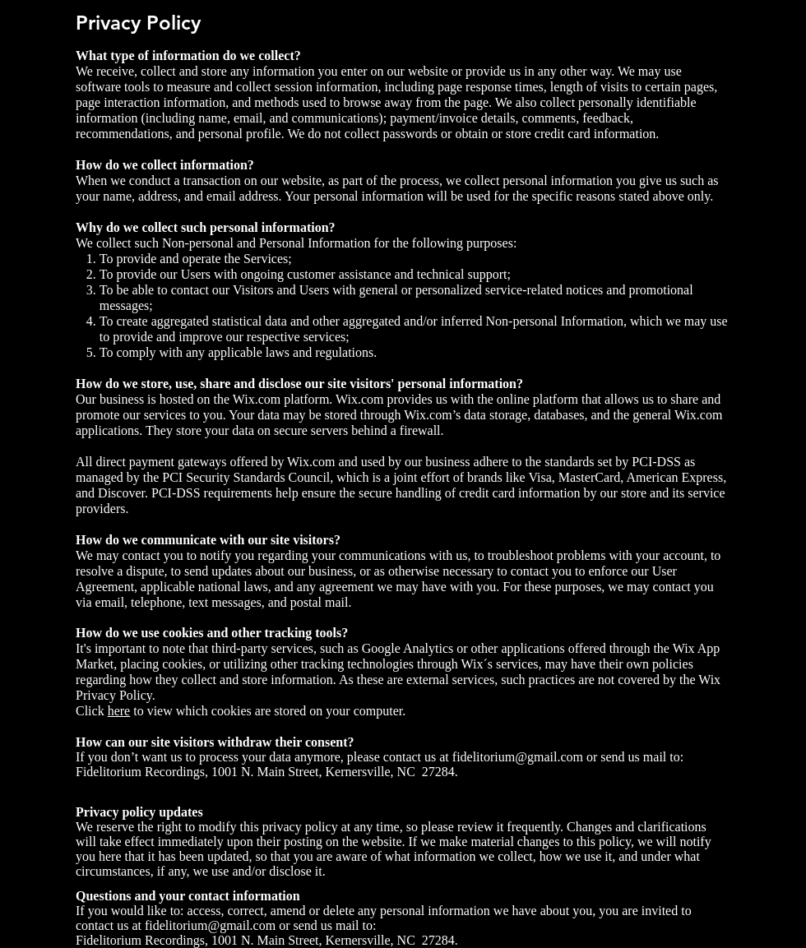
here (119, 711)
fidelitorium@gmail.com (517, 757)
